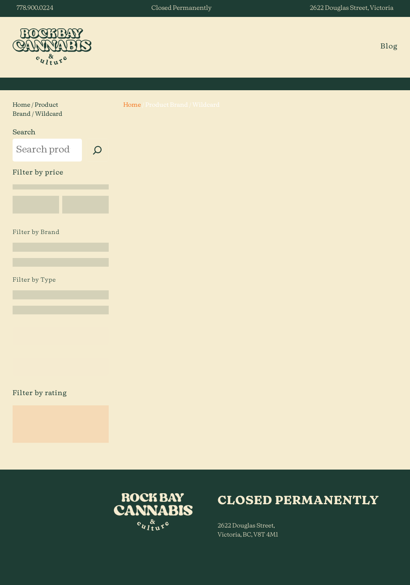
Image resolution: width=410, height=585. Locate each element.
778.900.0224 (35, 8)
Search (24, 132)
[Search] (97, 150)
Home (21, 105)
